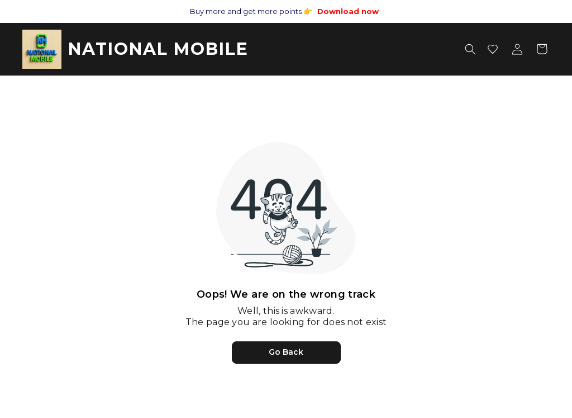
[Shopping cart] (542, 49)
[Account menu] (517, 49)
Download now (348, 11)
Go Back (286, 352)
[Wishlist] (492, 49)
